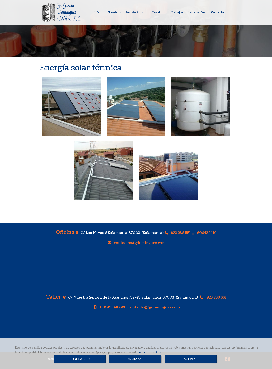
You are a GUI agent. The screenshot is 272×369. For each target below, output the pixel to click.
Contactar (218, 12)
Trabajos (177, 12)
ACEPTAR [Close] (191, 359)
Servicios (158, 12)
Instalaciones (136, 12)
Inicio (98, 12)
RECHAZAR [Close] (135, 359)
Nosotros (114, 12)
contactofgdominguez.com (139, 243)
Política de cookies (149, 352)
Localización (197, 12)
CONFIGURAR (79, 359)
